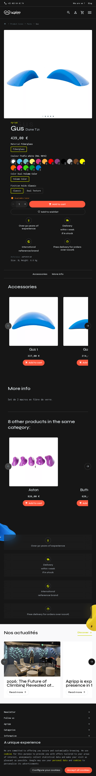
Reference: (16, 257)
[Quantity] (19, 204)
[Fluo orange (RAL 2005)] (13, 167)
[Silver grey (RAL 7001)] (69, 161)
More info (58, 274)
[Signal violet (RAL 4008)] (57, 161)
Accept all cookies (78, 770)
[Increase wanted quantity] (25, 204)
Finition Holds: (23, 185)
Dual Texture (34, 190)
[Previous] (8, 326)
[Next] (87, 326)
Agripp (14, 122)
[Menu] (90, 13)
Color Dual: (24, 174)
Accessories (40, 274)
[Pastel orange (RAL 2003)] (44, 161)
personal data (59, 760)
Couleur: (29, 156)
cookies (8, 754)
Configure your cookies (46, 770)
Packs (29, 24)
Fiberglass (19, 149)
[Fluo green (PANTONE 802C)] (26, 167)
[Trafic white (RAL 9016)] (13, 161)
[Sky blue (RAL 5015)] (19, 161)
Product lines (16, 24)
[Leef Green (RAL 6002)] (32, 167)
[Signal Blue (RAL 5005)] (38, 167)
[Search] (68, 13)
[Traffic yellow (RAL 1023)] (32, 161)
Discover (83, 632)
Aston (34, 490)
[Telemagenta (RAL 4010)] (38, 161)
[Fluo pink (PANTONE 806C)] (19, 167)
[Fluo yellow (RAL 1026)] (82, 161)
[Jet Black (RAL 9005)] (63, 161)
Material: (22, 144)
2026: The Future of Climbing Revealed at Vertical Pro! (29, 683)
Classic (17, 190)
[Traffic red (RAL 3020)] (51, 161)
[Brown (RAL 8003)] (76, 161)
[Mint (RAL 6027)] (26, 161)
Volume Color (20, 179)
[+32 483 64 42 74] (13, 3)
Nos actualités (21, 633)
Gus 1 (33, 349)
